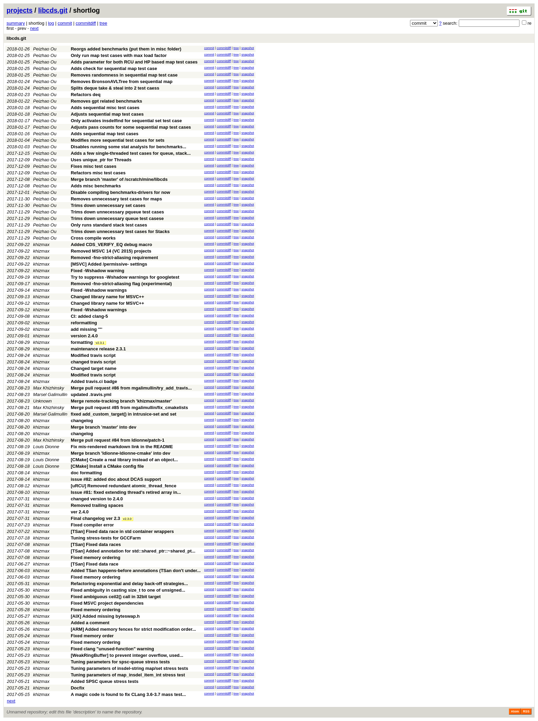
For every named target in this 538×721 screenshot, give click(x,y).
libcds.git (53, 10)
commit (65, 23)
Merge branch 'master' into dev (103, 427)
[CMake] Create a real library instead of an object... (124, 459)
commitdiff (85, 23)
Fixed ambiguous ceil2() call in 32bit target (116, 596)
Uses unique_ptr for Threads (101, 159)
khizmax (41, 244)
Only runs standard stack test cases (109, 225)
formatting (82, 342)
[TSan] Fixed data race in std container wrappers (122, 531)
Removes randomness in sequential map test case (124, 75)
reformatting (84, 322)
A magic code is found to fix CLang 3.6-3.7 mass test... (128, 694)
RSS (526, 711)
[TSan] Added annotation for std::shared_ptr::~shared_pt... (133, 551)
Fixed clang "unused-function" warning (112, 648)
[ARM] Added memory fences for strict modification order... (133, 629)
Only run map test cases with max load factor (119, 55)
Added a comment (90, 622)
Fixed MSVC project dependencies (107, 603)
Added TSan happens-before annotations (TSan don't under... (136, 570)
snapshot (247, 48)
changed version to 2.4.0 (97, 498)
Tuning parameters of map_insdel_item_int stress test (128, 674)
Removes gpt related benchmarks (106, 101)
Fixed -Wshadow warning (97, 270)
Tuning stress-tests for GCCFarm (106, 537)
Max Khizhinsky (48, 388)
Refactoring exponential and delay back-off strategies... (129, 583)
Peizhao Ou (45, 48)
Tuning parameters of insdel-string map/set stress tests (129, 668)
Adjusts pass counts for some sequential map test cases (131, 127)
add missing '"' (86, 329)
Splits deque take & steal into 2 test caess (115, 88)
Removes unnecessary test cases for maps (116, 198)
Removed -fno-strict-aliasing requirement (114, 257)
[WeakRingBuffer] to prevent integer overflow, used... (127, 655)
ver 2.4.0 (80, 511)
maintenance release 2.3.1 (98, 348)
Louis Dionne (46, 446)
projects (20, 10)
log (51, 23)
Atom (515, 711)
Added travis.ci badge (94, 381)
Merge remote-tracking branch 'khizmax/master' (121, 401)
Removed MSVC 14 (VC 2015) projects (111, 251)
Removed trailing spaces (97, 505)
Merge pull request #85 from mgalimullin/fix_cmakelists (129, 407)
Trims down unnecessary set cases (108, 205)
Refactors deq (86, 94)
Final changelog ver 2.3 (95, 518)
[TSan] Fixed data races (96, 544)
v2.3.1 (100, 343)
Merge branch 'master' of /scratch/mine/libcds (119, 179)
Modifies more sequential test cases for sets (117, 140)
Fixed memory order (92, 635)
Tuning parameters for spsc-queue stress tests (120, 661)
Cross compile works (93, 238)
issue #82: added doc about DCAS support (116, 479)
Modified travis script (93, 355)
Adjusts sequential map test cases (107, 114)
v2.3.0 (127, 519)
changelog (82, 420)
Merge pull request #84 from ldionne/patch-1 (117, 440)
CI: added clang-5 (89, 316)
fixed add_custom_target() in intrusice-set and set (123, 414)
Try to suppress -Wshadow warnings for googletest (125, 277)
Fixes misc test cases (93, 166)
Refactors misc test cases (98, 172)
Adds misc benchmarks (96, 185)
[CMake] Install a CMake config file (107, 466)
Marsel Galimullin (50, 394)
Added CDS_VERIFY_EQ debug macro (111, 244)
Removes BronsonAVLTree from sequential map (121, 81)
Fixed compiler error (92, 524)
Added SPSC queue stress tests (104, 681)
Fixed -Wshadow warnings (99, 290)
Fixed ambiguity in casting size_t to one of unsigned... (128, 590)
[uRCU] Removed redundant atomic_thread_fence (123, 485)
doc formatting (86, 472)
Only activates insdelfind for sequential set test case (126, 120)
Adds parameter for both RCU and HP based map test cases (134, 62)
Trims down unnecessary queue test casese (117, 218)
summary (16, 23)
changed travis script (93, 361)
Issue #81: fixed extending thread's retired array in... (126, 492)
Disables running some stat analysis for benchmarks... (128, 146)
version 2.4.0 (84, 335)
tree (103, 23)
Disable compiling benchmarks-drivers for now (120, 192)
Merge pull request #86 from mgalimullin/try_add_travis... (131, 388)
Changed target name (93, 368)
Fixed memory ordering (95, 557)
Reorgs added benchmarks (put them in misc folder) (126, 48)
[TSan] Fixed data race (94, 564)
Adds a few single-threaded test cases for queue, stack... (131, 153)
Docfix (77, 687)
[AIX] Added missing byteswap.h (105, 616)
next (34, 28)
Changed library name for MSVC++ (107, 296)
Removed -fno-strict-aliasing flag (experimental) (121, 283)
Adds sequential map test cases (104, 133)
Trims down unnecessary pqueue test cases (117, 211)
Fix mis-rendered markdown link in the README (122, 446)
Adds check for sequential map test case (114, 68)
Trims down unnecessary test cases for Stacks (120, 231)
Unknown (42, 401)
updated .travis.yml (91, 394)
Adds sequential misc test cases (105, 107)
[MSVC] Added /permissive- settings (109, 264)
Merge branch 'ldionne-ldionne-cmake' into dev (120, 453)
